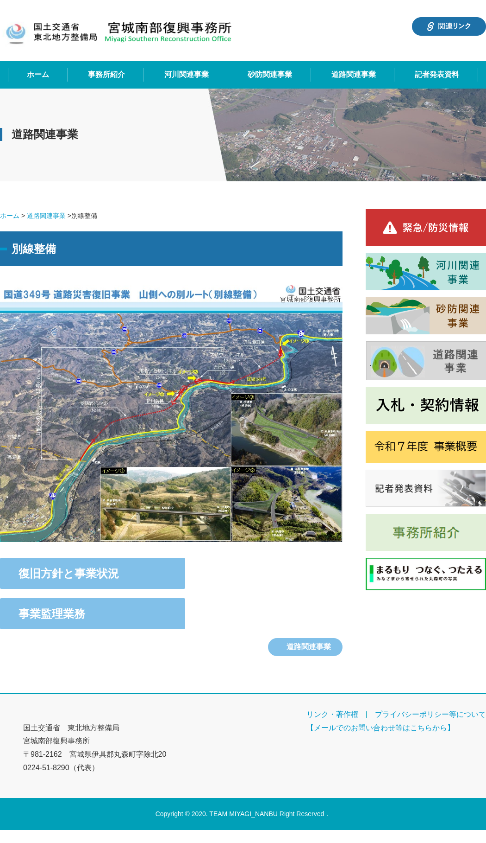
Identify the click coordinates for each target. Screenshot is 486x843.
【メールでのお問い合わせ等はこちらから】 (380, 728)
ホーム (38, 74)
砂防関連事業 (270, 74)
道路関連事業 (353, 74)
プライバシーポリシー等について (430, 714)
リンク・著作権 (332, 714)
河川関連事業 (186, 74)
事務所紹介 (106, 74)
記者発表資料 (437, 74)
